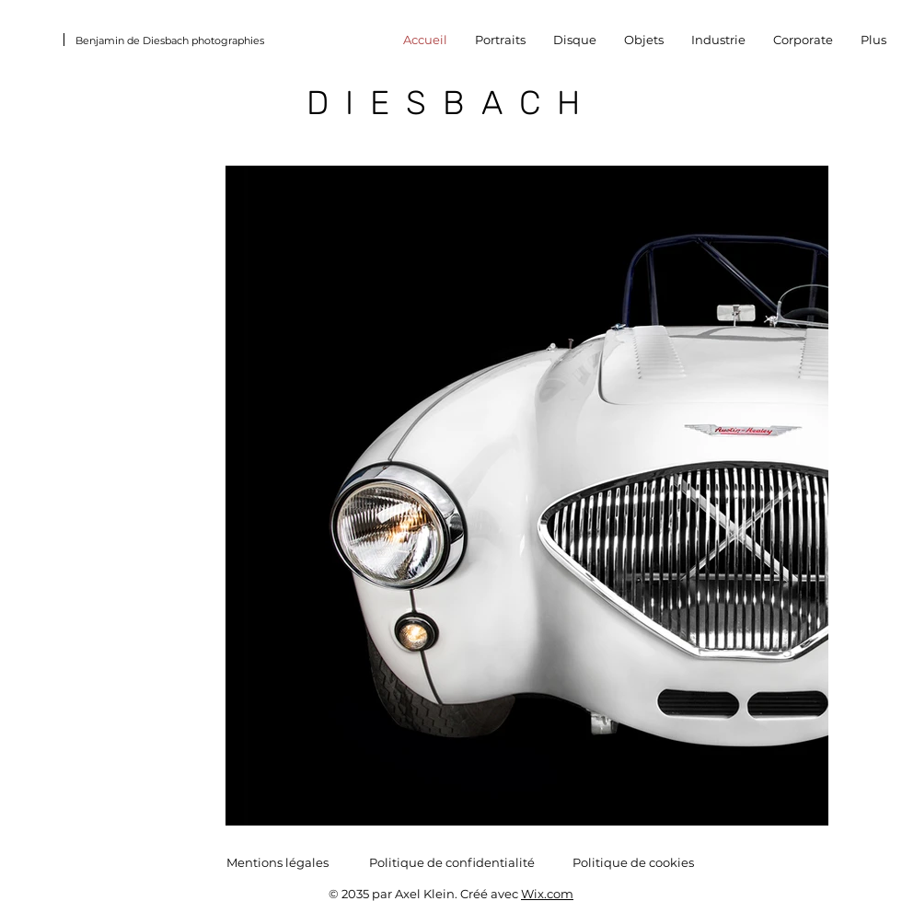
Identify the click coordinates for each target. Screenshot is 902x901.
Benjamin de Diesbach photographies (169, 40)
